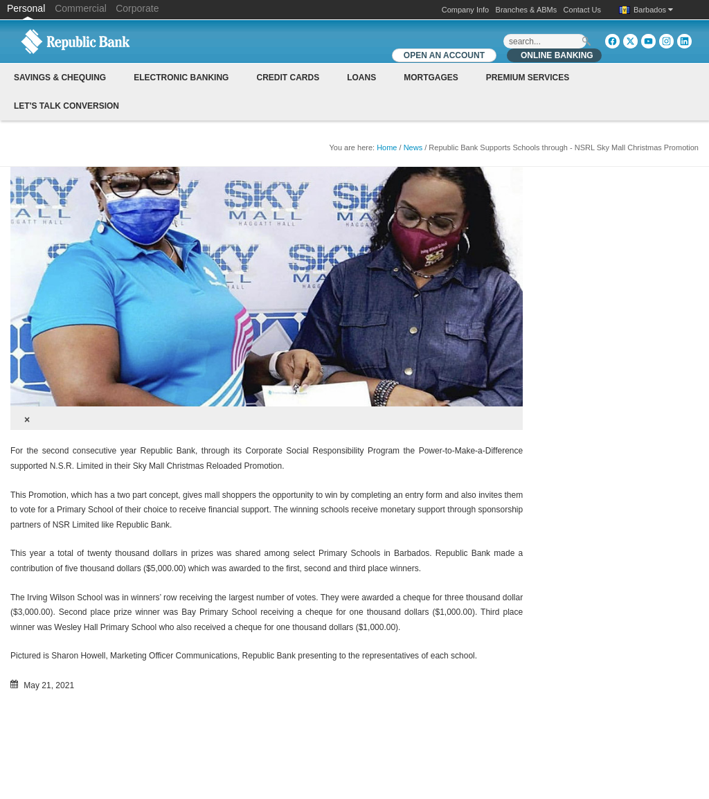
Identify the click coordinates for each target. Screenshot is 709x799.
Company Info (465, 10)
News (413, 147)
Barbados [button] (653, 10)
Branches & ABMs (526, 10)
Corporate (137, 8)
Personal (27, 8)
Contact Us (582, 10)
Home (387, 147)
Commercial (81, 8)
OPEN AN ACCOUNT (444, 55)
